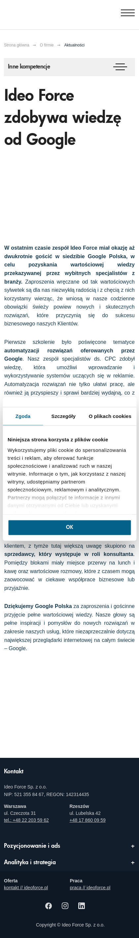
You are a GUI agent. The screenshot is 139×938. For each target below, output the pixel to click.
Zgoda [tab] (23, 416)
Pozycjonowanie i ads (32, 846)
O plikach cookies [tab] (110, 416)
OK (69, 527)
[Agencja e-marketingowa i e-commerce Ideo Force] (37, 13)
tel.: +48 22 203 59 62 (26, 820)
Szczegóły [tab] (64, 416)
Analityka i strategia (30, 863)
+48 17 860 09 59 (88, 820)
